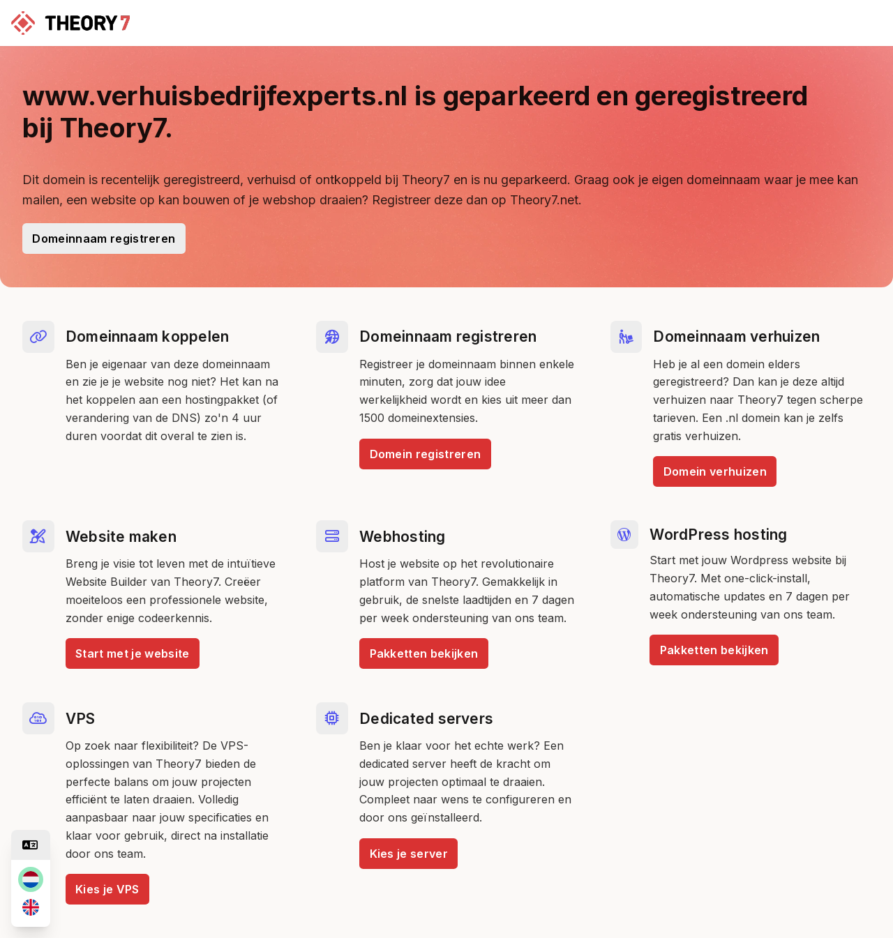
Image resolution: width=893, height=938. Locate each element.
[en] (30, 907)
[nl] (30, 879)
